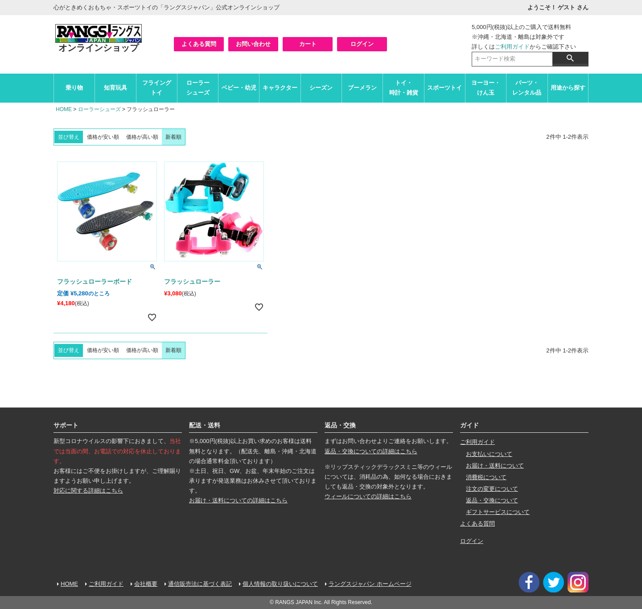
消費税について (486, 477)
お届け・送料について (495, 465)
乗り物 (74, 87)
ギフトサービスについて (498, 512)
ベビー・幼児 (239, 87)
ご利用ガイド (512, 46)
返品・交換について (492, 500)
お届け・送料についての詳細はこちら (238, 500)
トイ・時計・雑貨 (403, 87)
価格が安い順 (103, 137)
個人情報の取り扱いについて (280, 583)
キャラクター (280, 87)
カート (308, 44)
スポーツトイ (444, 87)
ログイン (362, 44)
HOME (64, 109)
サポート (66, 425)
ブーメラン (362, 87)
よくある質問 (198, 44)
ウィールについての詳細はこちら (368, 496)
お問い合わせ (253, 44)
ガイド (469, 425)
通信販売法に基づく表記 (200, 583)
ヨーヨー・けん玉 (485, 87)
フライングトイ (156, 87)
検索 (570, 58)
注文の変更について (492, 488)
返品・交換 (340, 425)
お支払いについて (489, 454)
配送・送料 (204, 425)
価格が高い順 (142, 137)
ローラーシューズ (198, 87)
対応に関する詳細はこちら (88, 490)
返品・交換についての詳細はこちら (371, 451)
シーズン (321, 87)
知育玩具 (115, 87)
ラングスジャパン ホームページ (370, 583)
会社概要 (145, 583)
